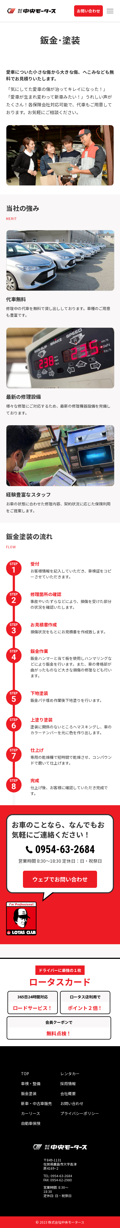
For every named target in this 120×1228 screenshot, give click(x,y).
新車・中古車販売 (36, 1103)
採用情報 (68, 1083)
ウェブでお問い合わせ (60, 879)
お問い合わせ (88, 11)
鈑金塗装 (28, 1093)
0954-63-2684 (60, 849)
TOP (25, 1073)
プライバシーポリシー (79, 1113)
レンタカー (70, 1073)
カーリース (30, 1113)
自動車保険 (30, 1123)
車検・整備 (30, 1083)
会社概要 (68, 1093)
